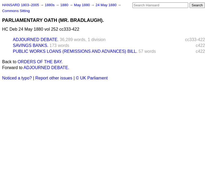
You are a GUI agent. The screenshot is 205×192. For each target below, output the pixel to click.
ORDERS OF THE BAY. (40, 61)
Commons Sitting (16, 11)
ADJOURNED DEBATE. (35, 39)
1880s (50, 5)
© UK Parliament (92, 78)
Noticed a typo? (17, 78)
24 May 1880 (106, 5)
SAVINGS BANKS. (30, 45)
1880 (64, 5)
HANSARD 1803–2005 (20, 5)
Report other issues (53, 78)
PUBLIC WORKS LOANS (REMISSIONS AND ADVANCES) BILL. (75, 51)
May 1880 (82, 5)
